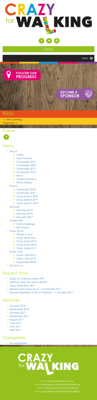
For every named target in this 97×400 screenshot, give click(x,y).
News (19, 175)
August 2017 (17, 319)
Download (22, 227)
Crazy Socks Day (26, 237)
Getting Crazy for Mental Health (28, 282)
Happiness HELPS (26, 262)
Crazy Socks (16, 230)
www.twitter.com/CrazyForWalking (57, 387)
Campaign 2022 (26, 189)
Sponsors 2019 (24, 210)
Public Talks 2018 (26, 258)
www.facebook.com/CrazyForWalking (57, 384)
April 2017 (15, 330)
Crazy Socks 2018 (26, 244)
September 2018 (19, 309)
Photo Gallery (24, 182)
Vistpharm (10, 123)
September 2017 (19, 316)
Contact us (16, 265)
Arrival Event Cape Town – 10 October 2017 (35, 289)
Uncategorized (18, 343)
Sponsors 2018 (24, 213)
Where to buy (24, 234)
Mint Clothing (12, 119)
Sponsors (15, 206)
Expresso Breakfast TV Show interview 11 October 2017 (41, 292)
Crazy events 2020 (27, 196)
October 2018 (18, 305)
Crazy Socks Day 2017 (22, 285)
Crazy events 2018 (27, 203)
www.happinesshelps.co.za (57, 381)
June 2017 (16, 323)
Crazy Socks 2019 (26, 241)
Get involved (24, 158)
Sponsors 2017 (24, 217)
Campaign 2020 (26, 165)
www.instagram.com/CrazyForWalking (57, 391)
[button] (84, 58)
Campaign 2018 (26, 172)
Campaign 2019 (26, 168)
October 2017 (18, 312)
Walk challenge (25, 224)
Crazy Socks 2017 (26, 248)
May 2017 (15, 326)
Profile (19, 154)
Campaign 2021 (26, 161)
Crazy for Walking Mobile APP (27, 278)
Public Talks (16, 251)
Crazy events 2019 (27, 199)
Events (13, 185)
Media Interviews (26, 179)
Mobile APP (16, 220)
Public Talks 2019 (26, 255)
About (13, 151)
